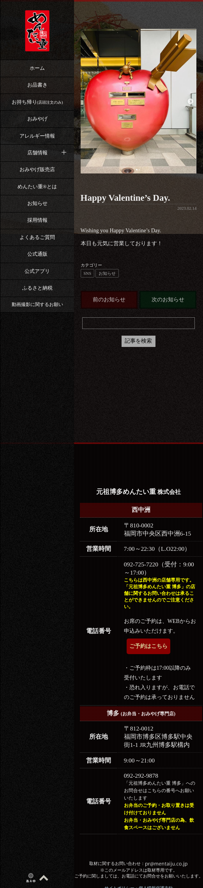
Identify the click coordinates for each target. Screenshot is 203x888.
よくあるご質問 (37, 237)
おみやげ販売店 (37, 169)
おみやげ (37, 119)
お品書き (37, 85)
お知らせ (37, 203)
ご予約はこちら (148, 646)
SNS (87, 273)
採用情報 (37, 220)
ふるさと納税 (37, 288)
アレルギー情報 (37, 136)
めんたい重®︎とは (37, 186)
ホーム (37, 68)
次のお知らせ (168, 299)
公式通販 (37, 254)
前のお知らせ (109, 299)
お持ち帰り (37, 102)
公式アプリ (37, 271)
